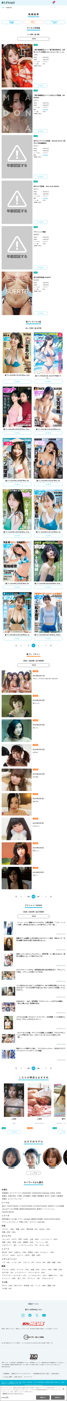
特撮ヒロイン (56, 1275)
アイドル (23, 1269)
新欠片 (47, 1196)
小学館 (19, 1196)
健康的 (29, 1242)
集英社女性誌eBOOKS (28, 1209)
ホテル (41, 1262)
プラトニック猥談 (40, 232)
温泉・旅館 (54, 1262)
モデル (47, 1269)
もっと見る (33, 1173)
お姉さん (20, 1252)
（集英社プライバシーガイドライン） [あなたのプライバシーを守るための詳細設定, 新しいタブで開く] (13, 1393)
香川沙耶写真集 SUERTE (42, 277)
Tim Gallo (45, 109)
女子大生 (8, 1272)
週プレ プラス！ (33, 22)
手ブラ (7, 1285)
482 (28, 1068)
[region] (33, 1393)
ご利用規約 (6, 1373)
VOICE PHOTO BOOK (52, 1219)
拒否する (57, 1397)
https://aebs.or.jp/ (6, 1366)
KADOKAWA (26, 1193)
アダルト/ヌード (48, 1278)
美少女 (7, 1252)
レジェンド (9, 1278)
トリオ (17, 1262)
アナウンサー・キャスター (14, 1275)
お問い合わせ (18, 1377)
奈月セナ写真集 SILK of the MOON (46, 186)
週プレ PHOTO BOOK (10, 1206)
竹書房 (34, 1196)
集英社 (4, 1196)
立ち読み (41, 85)
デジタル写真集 (11, 22)
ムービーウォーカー (15, 1199)
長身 (17, 1242)
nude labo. (41, 1222)
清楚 (36, 1255)
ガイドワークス (15, 1193)
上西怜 (35, 54)
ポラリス (33, 1222)
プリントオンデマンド (10, 1222)
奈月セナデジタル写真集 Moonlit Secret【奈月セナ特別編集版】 (49, 142)
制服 (21, 1229)
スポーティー (9, 1245)
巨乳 (24, 1239)
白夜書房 (59, 1196)
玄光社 (52, 1193)
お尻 (35, 1239)
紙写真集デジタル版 (9, 1219)
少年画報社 (27, 1196)
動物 (52, 1285)
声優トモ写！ (24, 1222)
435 (28, 896)
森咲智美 (36, 234)
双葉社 (4, 1199)
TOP (3, 7)
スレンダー (10, 1239)
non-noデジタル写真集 (10, 1209)
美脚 (7, 1242)
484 (38, 1068)
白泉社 (53, 1196)
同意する (42, 1397)
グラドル (9, 1269)
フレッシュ (42, 1242)
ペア (6, 1262)
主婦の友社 (12, 1196)
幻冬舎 (58, 1193)
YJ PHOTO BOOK (26, 1206)
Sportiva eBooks (8, 1212)
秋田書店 (5, 1193)
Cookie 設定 (55, 1373)
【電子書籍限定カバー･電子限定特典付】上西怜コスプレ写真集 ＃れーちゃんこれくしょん (49, 51)
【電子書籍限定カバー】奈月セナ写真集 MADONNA (49, 96)
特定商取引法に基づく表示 (41, 1373)
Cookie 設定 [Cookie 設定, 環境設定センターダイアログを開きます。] (4, 1397)
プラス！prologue (24, 1219)
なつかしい (47, 1252)
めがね (45, 1229)
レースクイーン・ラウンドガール (30, 1272)
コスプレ (8, 1229)
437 (38, 896)
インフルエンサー (38, 1275)
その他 (7, 1288)
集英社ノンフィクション (46, 1209)
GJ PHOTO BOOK (40, 1206)
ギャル (44, 1245)
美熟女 (33, 1252)
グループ (29, 1262)
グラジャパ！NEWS (55, 22)
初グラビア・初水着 (24, 1285)
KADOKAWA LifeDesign (40, 1193)
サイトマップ (28, 1377)
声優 (58, 1269)
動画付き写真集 (37, 1219)
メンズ (41, 1285)
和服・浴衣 (9, 1232)
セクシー (24, 1255)
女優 (35, 1269)
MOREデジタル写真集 (56, 1206)
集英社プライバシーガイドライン (21, 1373)
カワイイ (9, 1255)
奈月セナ (36, 100)
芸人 (22, 1278)
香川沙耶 (36, 280)
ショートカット (49, 1239)
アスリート (34, 1278)
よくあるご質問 (7, 1377)
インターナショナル (28, 1245)
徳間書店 (40, 1196)
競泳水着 (32, 1229)
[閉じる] (63, 1389)
